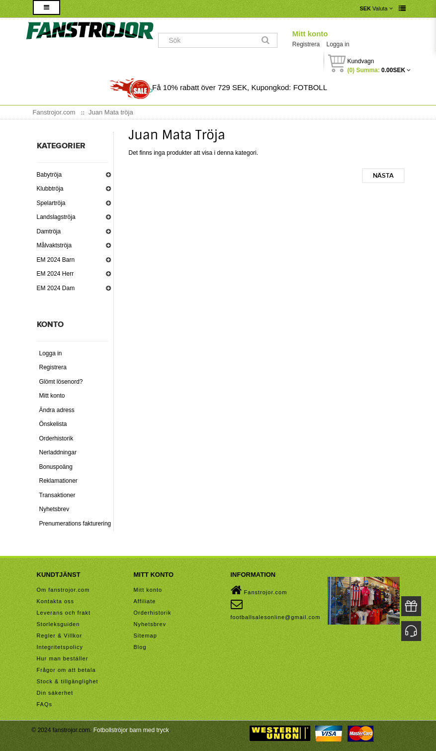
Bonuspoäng (56, 466)
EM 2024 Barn (56, 259)
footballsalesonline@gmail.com (276, 609)
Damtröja (49, 231)
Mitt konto (310, 33)
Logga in (338, 44)
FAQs (45, 704)
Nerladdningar (58, 452)
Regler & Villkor (60, 636)
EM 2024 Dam (56, 288)
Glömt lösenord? (61, 381)
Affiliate (145, 601)
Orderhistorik (56, 438)
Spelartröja (51, 203)
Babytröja (49, 174)
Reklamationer (58, 480)
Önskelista (53, 424)
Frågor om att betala (66, 670)
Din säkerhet (55, 693)
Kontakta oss (56, 601)
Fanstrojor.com (259, 590)
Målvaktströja (54, 245)
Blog (140, 647)
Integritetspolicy (60, 647)
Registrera (306, 44)
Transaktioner (57, 495)
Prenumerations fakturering (75, 523)
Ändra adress (57, 410)
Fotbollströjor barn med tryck (131, 730)
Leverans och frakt (64, 613)
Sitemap (145, 636)
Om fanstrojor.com (63, 590)
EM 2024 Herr (55, 273)
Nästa (383, 176)
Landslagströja (56, 217)
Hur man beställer (62, 658)
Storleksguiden (58, 624)
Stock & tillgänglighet (67, 681)
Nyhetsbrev (54, 509)
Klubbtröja (50, 188)
